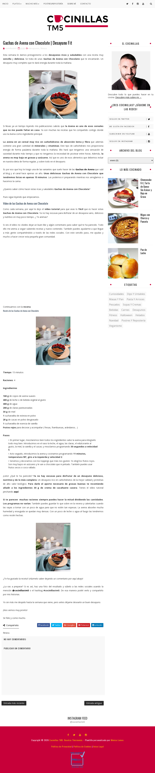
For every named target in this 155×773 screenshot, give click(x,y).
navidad (113, 320)
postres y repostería (133, 320)
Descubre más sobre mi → (128, 97)
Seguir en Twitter (131, 119)
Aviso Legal (98, 746)
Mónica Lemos (117, 740)
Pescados (114, 304)
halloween (126, 315)
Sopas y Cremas (132, 304)
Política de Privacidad (61, 746)
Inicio (5, 3)
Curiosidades (116, 294)
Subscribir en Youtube (131, 134)
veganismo (115, 325)
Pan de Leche (143, 251)
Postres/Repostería (53, 3)
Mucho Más (32, 3)
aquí (16, 491)
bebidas (113, 310)
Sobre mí (71, 3)
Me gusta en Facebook (131, 126)
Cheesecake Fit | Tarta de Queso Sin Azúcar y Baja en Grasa (146, 188)
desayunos (34, 48)
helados (140, 315)
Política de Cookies (82, 746)
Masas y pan (116, 299)
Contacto (85, 3)
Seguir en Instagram (131, 141)
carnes (125, 310)
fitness (44, 48)
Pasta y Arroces (135, 299)
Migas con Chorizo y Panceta (145, 218)
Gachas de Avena (85, 169)
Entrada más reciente (13, 703)
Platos (17, 3)
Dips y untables (136, 294)
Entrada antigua (94, 703)
